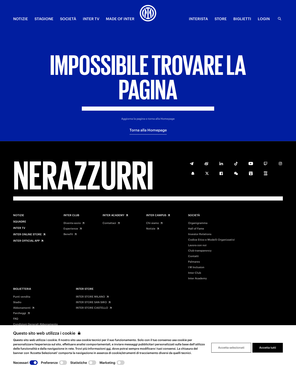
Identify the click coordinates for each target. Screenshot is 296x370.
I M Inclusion (196, 267)
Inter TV (19, 228)
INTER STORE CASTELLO (92, 308)
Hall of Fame (196, 228)
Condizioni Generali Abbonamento (35, 324)
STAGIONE (44, 18)
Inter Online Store (27, 234)
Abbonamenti (22, 308)
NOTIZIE (20, 18)
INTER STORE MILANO (90, 296)
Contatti (193, 256)
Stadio (17, 302)
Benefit (68, 234)
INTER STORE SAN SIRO (91, 302)
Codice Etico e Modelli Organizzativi (211, 239)
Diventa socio (72, 223)
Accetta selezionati (231, 347)
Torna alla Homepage (148, 130)
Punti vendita (21, 296)
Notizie (18, 215)
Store (221, 18)
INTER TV (91, 18)
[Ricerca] (279, 18)
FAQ (15, 318)
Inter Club (71, 215)
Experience (71, 228)
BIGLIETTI (242, 18)
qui (108, 348)
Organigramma (197, 223)
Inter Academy (113, 215)
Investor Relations (199, 234)
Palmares (194, 261)
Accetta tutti (267, 347)
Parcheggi (19, 313)
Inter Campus (156, 215)
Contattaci (109, 223)
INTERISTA (198, 18)
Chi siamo (152, 223)
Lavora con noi (197, 245)
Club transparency (200, 250)
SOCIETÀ (68, 18)
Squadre (19, 221)
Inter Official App (26, 240)
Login (264, 18)
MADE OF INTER (120, 18)
